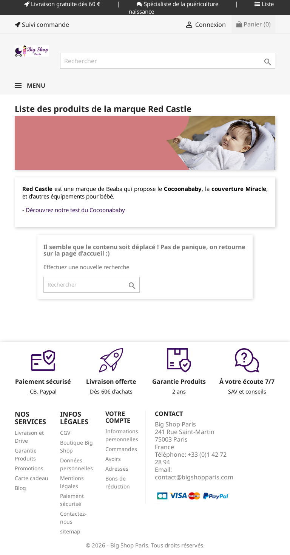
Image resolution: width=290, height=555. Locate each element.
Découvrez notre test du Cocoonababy (75, 210)
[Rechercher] (167, 61)
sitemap (70, 531)
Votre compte (117, 417)
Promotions (29, 468)
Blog (20, 487)
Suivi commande (42, 24)
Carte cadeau (31, 478)
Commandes (121, 449)
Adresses (116, 468)
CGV (65, 432)
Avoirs (113, 458)
